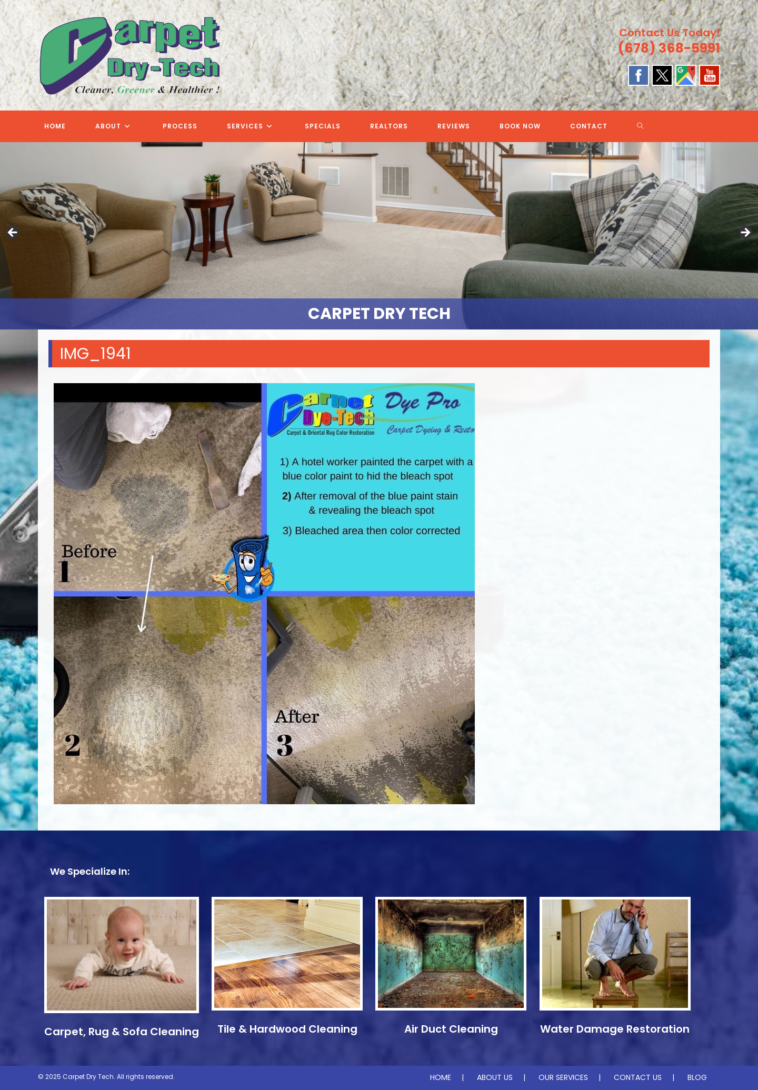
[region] (379, 235)
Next (745, 233)
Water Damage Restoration (615, 1029)
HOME (440, 1077)
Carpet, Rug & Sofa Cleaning (121, 1031)
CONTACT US (638, 1077)
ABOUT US (495, 1077)
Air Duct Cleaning (451, 1029)
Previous (13, 233)
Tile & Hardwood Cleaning (287, 1029)
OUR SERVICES (563, 1077)
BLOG (697, 1077)
